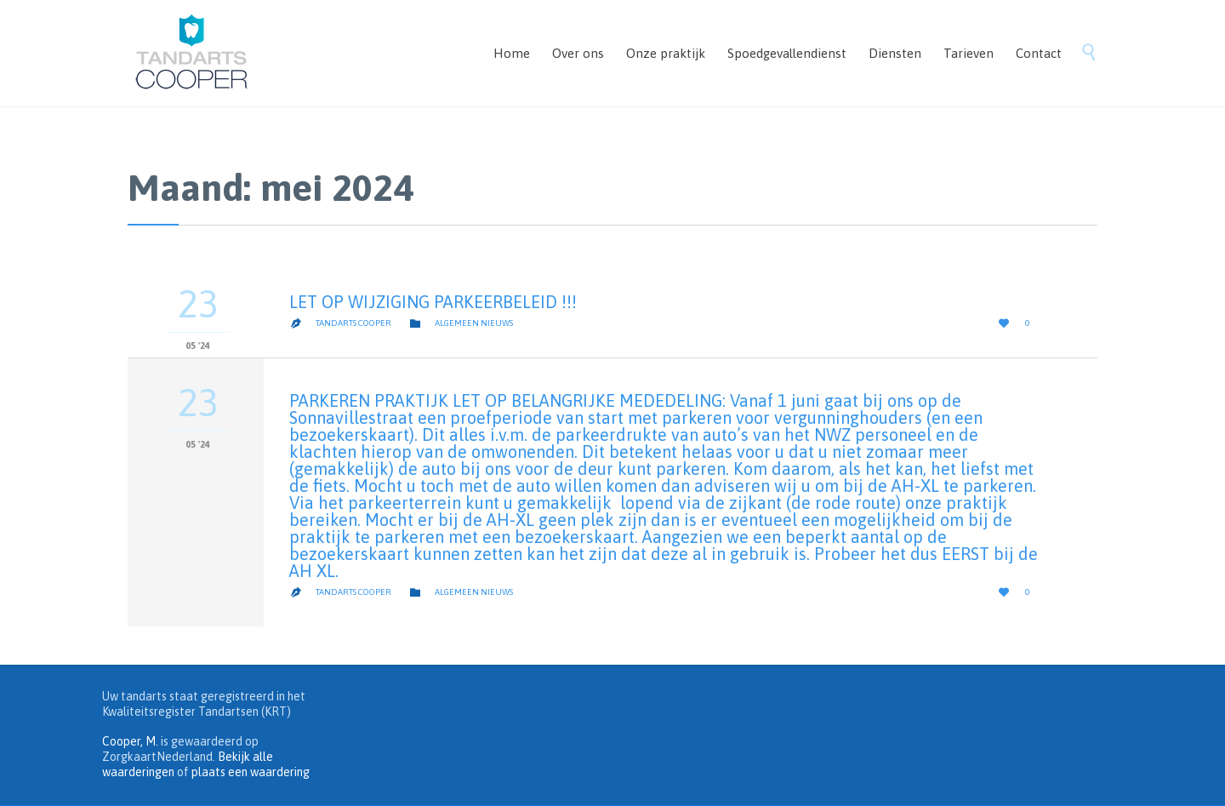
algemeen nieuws (474, 323)
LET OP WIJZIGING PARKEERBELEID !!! (433, 302)
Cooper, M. (130, 741)
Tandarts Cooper (353, 323)
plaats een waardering (250, 772)
